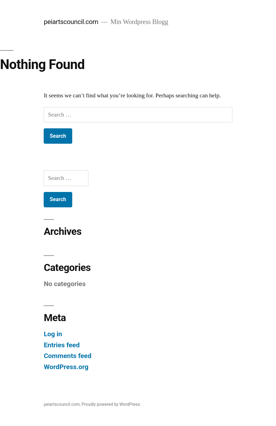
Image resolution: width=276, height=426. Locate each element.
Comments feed (67, 356)
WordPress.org (66, 367)
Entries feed (62, 345)
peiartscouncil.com (71, 22)
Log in (53, 334)
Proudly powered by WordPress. (111, 404)
